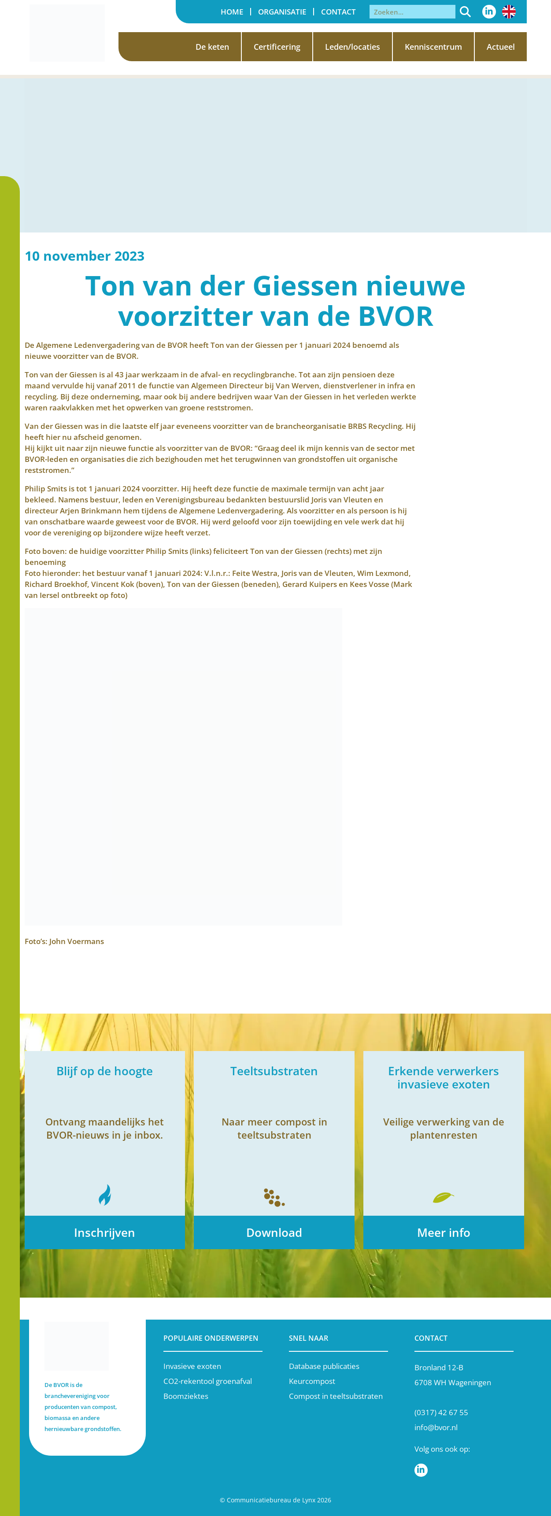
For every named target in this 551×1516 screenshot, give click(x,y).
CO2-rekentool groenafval (207, 1381)
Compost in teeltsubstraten (336, 1396)
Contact (338, 12)
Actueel (501, 46)
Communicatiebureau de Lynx (271, 1500)
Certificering (277, 46)
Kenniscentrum (433, 46)
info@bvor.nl (436, 1427)
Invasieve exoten (192, 1366)
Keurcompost (312, 1381)
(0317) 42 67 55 (441, 1412)
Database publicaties (324, 1366)
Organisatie (282, 12)
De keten (212, 46)
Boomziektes (185, 1396)
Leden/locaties (352, 46)
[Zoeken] (465, 11)
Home (232, 12)
